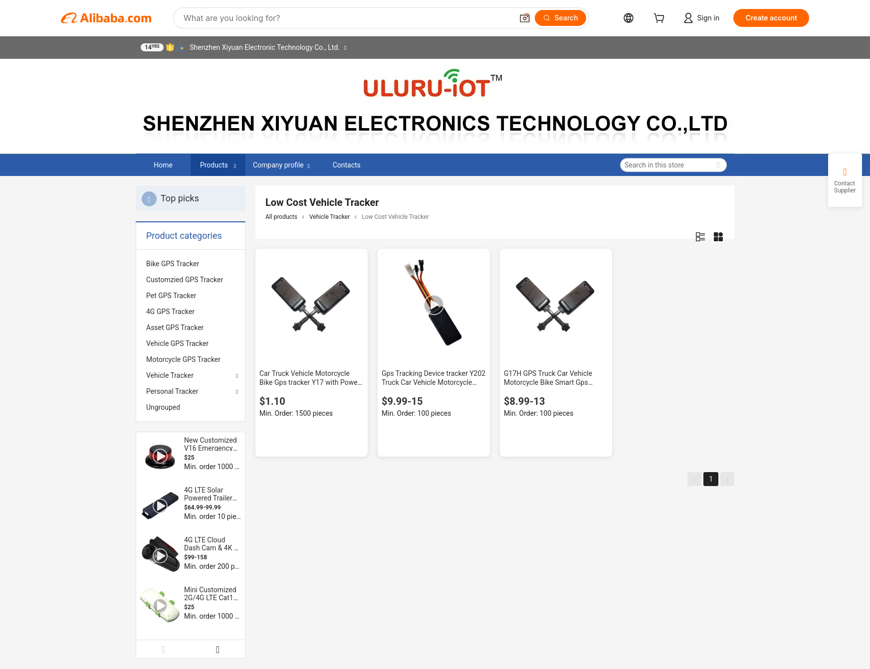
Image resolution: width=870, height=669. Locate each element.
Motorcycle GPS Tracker (183, 359)
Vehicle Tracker (170, 375)
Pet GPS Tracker (171, 296)
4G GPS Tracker (170, 312)
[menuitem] (190, 264)
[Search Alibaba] (347, 17)
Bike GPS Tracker (172, 264)
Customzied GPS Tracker (184, 280)
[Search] (560, 18)
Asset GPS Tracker (175, 328)
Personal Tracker (172, 391)
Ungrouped (163, 407)
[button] (525, 18)
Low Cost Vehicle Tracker (395, 216)
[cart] (660, 19)
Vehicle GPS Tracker (177, 343)
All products (281, 216)
